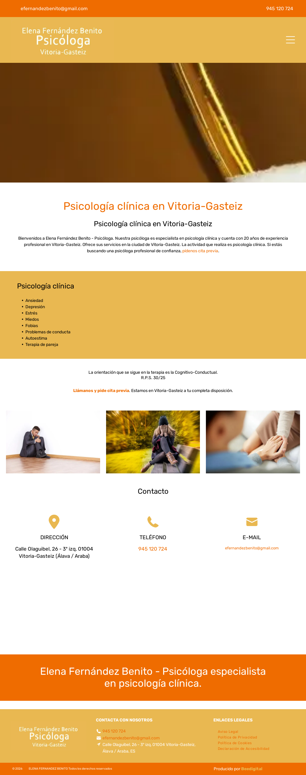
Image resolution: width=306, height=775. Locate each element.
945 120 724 (152, 549)
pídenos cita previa (200, 250)
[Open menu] (290, 39)
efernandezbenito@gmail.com (252, 548)
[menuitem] (228, 731)
